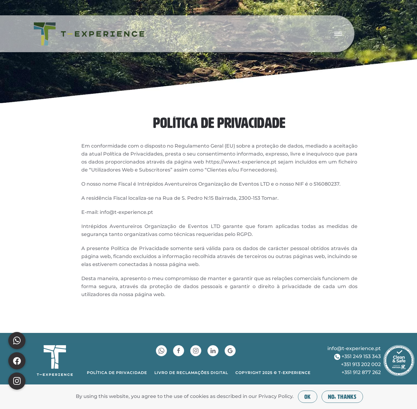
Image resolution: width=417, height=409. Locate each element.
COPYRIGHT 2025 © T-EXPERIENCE (273, 373)
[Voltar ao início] (89, 33)
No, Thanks (342, 396)
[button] (338, 33)
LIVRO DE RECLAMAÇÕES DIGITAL (191, 373)
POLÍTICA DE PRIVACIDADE (117, 373)
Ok (307, 396)
